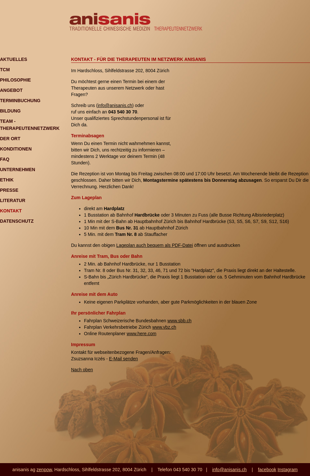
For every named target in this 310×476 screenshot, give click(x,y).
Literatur (12, 200)
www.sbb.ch (179, 320)
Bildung (10, 110)
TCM (5, 69)
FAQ (4, 159)
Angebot (11, 90)
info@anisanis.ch (115, 105)
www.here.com (141, 333)
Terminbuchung (20, 100)
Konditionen (16, 148)
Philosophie (15, 80)
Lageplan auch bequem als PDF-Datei (154, 245)
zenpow (44, 469)
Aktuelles (13, 59)
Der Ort (10, 138)
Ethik (7, 179)
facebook (267, 469)
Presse (9, 190)
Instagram (287, 469)
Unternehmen (17, 169)
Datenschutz (17, 221)
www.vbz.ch (164, 327)
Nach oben (82, 369)
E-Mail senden (123, 358)
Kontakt (11, 210)
